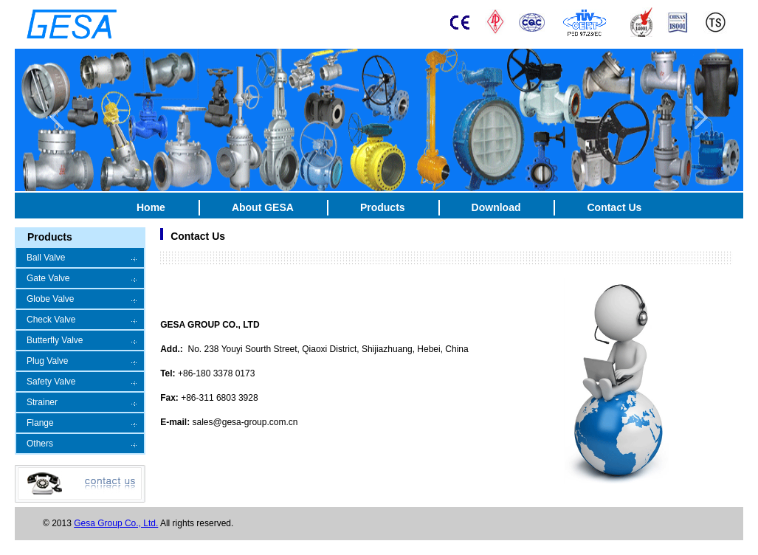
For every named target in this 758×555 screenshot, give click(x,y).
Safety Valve (51, 381)
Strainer (42, 402)
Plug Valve (47, 361)
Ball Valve (46, 257)
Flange (40, 423)
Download (496, 207)
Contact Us (614, 207)
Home (151, 207)
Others (40, 443)
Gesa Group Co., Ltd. (116, 523)
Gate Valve (48, 278)
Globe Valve (50, 299)
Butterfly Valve (55, 340)
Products (382, 207)
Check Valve (51, 319)
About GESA (263, 207)
